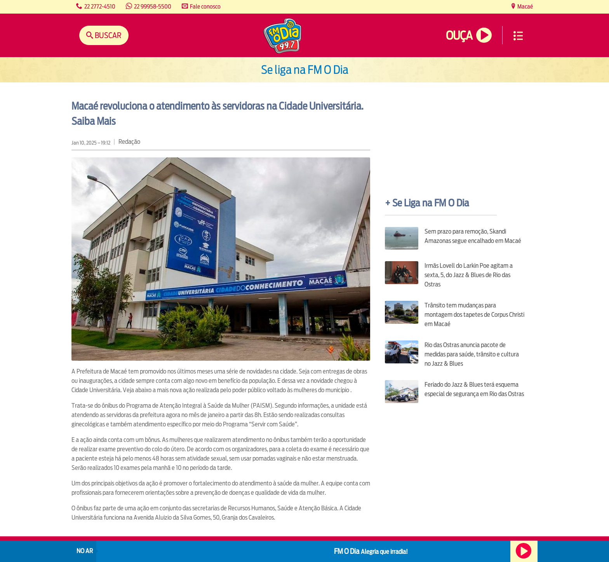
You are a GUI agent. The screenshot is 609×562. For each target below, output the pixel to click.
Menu (518, 35)
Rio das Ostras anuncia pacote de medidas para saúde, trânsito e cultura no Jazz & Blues (472, 354)
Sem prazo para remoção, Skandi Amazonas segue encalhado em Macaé (473, 236)
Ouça (459, 35)
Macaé (524, 6)
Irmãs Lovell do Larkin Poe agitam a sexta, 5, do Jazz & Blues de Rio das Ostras (469, 275)
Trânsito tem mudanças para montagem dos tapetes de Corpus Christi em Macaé (474, 315)
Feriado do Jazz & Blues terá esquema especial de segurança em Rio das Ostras (474, 389)
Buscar (107, 35)
